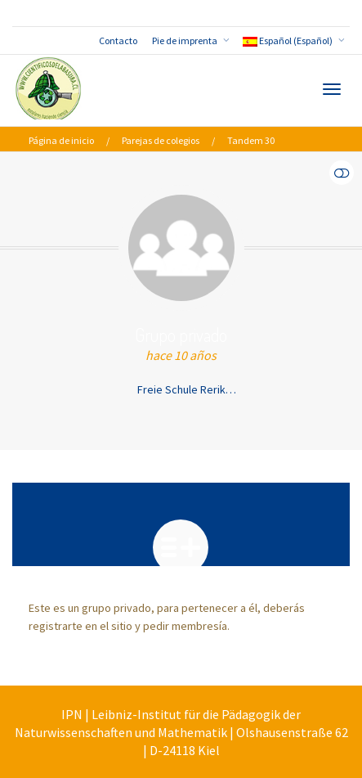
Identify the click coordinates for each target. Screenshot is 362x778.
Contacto (118, 40)
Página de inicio (61, 140)
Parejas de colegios (160, 140)
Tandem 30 (251, 140)
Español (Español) (288, 40)
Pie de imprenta (185, 40)
